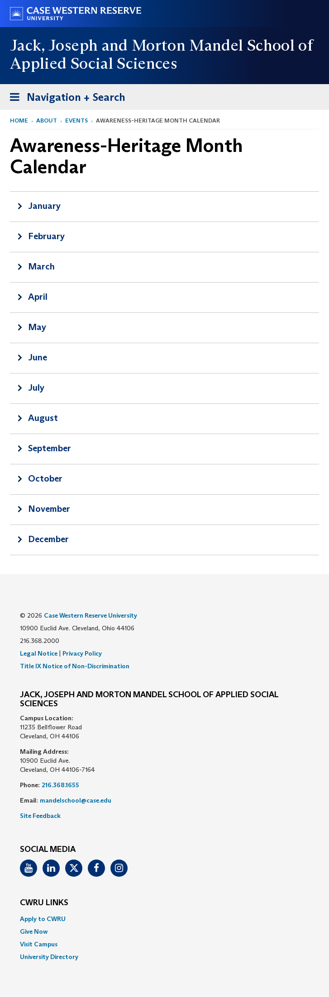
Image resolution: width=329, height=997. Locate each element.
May (37, 326)
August (43, 417)
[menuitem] (164, 918)
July (36, 387)
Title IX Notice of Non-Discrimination (74, 666)
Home (19, 120)
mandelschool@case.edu (75, 800)
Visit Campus (38, 944)
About (46, 120)
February (46, 236)
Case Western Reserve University (90, 615)
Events (76, 120)
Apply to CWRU (43, 919)
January (44, 205)
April (38, 296)
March (41, 266)
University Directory (49, 957)
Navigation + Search (64, 99)
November (49, 508)
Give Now (34, 931)
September (49, 448)
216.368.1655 (60, 785)
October (45, 478)
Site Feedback (40, 816)
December (48, 539)
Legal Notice (38, 653)
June (37, 357)
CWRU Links (44, 902)
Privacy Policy (82, 653)
